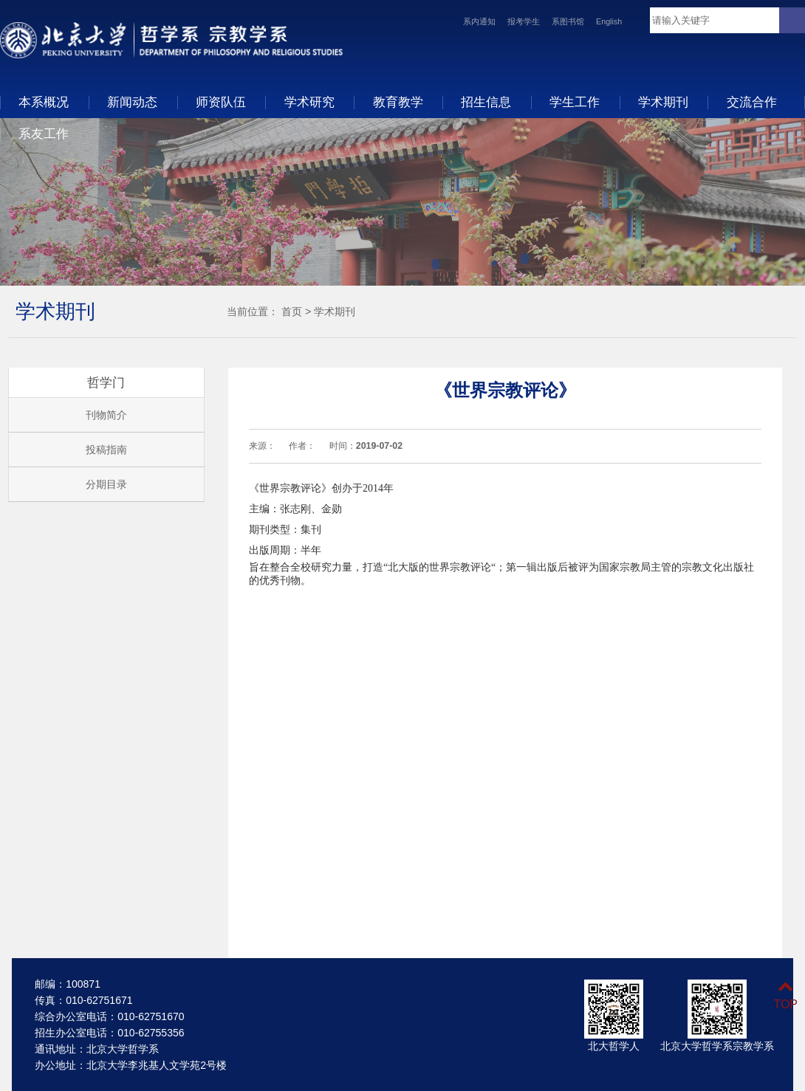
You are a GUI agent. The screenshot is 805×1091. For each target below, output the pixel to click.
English (609, 21)
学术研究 (309, 102)
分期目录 (106, 484)
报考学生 (523, 21)
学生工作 (574, 102)
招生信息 (486, 102)
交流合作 (752, 102)
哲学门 (106, 382)
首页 (291, 311)
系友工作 (43, 133)
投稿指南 (106, 449)
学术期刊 (663, 102)
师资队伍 (221, 102)
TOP (785, 995)
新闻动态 (132, 102)
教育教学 (398, 102)
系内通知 (479, 21)
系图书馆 (568, 21)
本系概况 (43, 102)
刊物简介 (106, 415)
